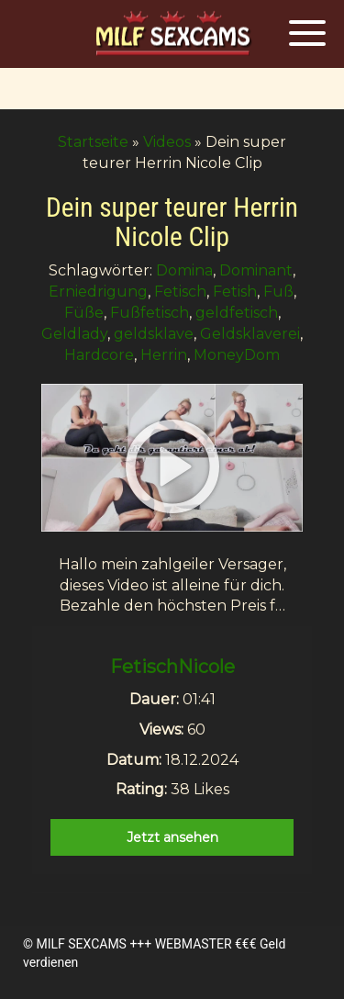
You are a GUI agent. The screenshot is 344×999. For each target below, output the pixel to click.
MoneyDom (237, 355)
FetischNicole (172, 667)
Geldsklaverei (250, 333)
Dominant (256, 270)
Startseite (93, 142)
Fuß (278, 291)
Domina (184, 270)
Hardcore (99, 355)
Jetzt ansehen (172, 837)
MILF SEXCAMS (81, 944)
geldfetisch (236, 312)
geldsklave (154, 333)
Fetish (235, 291)
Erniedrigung (98, 291)
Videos (167, 142)
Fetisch (180, 291)
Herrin (163, 355)
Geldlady (74, 333)
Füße (84, 312)
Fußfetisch (149, 312)
